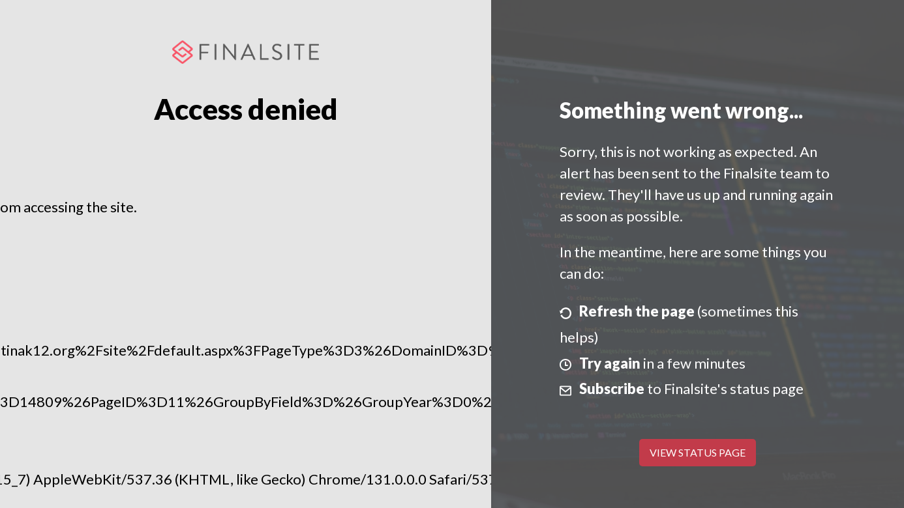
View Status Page (698, 452)
